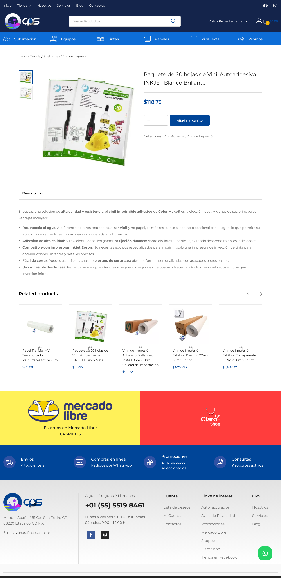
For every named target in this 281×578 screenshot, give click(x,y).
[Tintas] (100, 39)
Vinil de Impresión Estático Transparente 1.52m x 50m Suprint (239, 355)
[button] (270, 21)
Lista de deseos (176, 507)
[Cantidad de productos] (155, 120)
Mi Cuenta (172, 516)
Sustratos (51, 56)
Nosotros (44, 5)
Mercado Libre (213, 532)
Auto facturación (215, 507)
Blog (80, 5)
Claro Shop (210, 549)
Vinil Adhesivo (174, 136)
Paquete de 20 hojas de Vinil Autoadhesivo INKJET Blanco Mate (90, 355)
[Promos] (241, 39)
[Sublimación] (6, 39)
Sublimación (25, 39)
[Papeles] (147, 39)
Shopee (208, 541)
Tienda (24, 5)
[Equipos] (53, 39)
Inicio (7, 5)
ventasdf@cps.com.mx (33, 533)
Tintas (113, 39)
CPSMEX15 (70, 434)
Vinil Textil (210, 39)
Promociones (213, 524)
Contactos (97, 5)
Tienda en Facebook (219, 557)
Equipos (68, 39)
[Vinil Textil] (194, 39)
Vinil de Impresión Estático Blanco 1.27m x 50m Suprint (191, 355)
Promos (256, 39)
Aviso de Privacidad (218, 516)
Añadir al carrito (190, 120)
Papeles (162, 39)
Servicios (64, 5)
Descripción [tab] (32, 193)
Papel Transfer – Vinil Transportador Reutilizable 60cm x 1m (40, 355)
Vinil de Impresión (75, 56)
